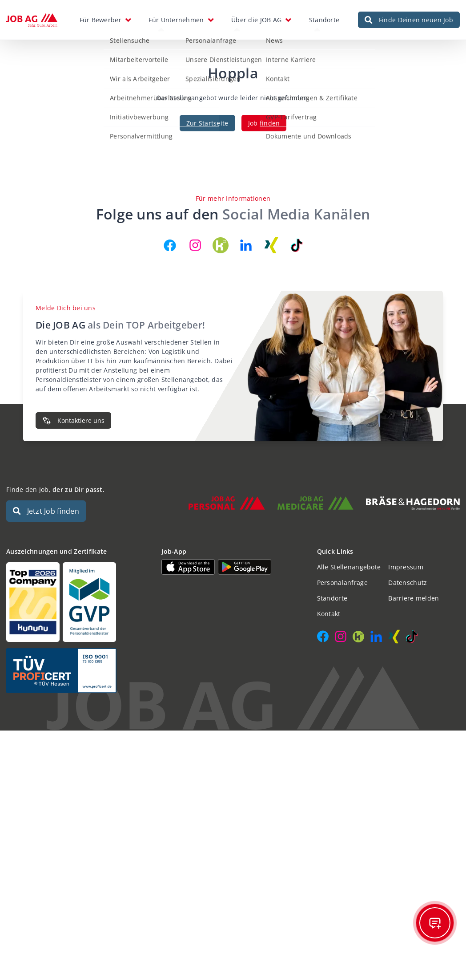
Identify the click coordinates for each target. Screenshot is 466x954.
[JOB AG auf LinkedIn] (246, 245)
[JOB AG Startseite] (31, 20)
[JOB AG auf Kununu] (221, 245)
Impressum (405, 567)
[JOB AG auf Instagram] (195, 245)
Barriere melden (413, 598)
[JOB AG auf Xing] (271, 245)
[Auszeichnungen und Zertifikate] (77, 602)
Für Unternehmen (176, 20)
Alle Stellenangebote (349, 567)
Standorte (324, 20)
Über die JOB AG (256, 20)
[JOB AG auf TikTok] (297, 245)
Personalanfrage (342, 582)
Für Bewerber (100, 20)
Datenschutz (407, 582)
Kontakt (329, 613)
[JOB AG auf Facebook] (170, 245)
